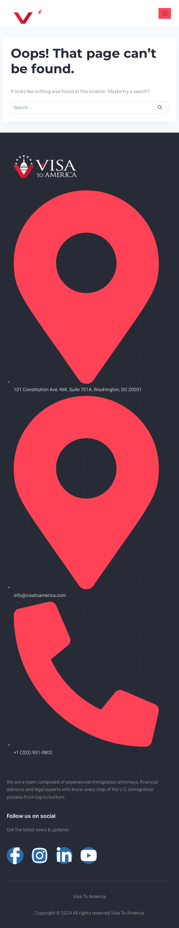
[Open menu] (165, 13)
